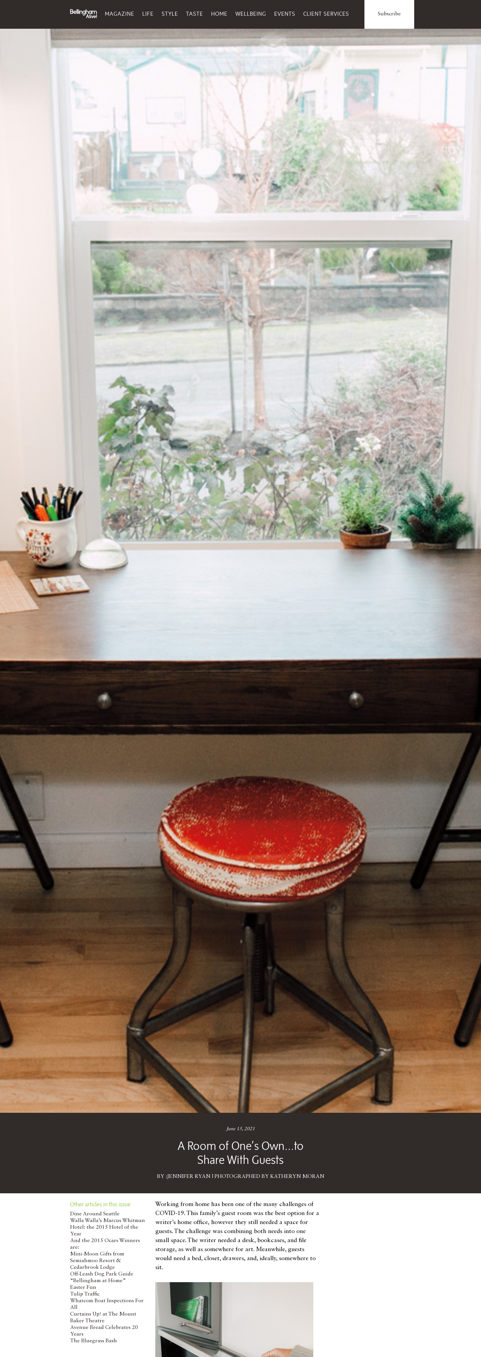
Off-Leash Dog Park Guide (101, 1274)
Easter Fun (83, 1287)
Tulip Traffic (85, 1294)
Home (219, 13)
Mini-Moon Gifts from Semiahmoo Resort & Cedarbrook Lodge (97, 1260)
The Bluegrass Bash (93, 1341)
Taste (194, 13)
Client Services (326, 13)
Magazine (119, 13)
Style (170, 13)
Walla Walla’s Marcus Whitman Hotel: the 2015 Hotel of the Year (107, 1227)
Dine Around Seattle (95, 1214)
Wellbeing (250, 13)
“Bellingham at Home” (98, 1281)
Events (284, 13)
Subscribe (389, 14)
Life (148, 13)
